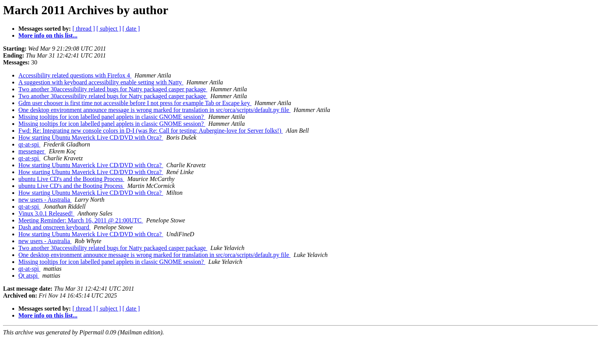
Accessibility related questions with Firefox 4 (74, 75)
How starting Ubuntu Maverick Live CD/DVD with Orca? (90, 137)
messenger (32, 151)
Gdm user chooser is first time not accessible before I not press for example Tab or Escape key (134, 103)
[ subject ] (109, 28)
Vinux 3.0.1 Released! (46, 213)
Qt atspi (28, 275)
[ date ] (131, 28)
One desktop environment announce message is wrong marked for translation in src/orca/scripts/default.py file (154, 110)
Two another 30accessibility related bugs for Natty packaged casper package (112, 89)
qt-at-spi (29, 144)
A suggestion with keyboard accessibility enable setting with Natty (101, 82)
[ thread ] (83, 28)
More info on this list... (47, 35)
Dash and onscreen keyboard (54, 227)
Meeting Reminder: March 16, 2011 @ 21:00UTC (80, 220)
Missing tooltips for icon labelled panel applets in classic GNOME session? (111, 117)
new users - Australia (45, 199)
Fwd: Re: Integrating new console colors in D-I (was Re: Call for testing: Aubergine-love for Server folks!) (150, 130)
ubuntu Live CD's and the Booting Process (71, 179)
